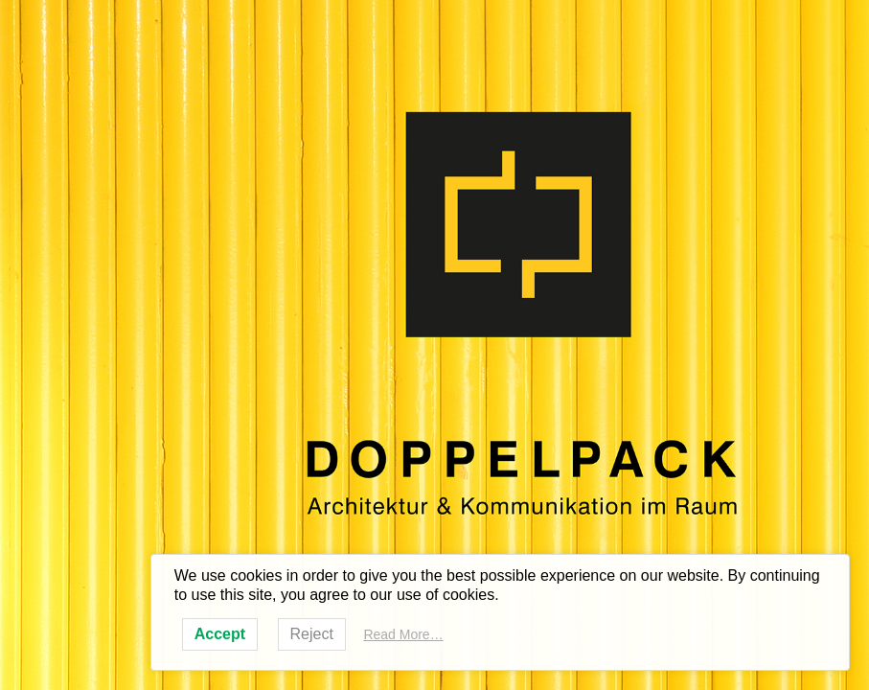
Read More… (403, 634)
